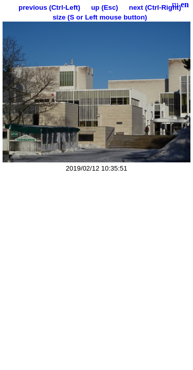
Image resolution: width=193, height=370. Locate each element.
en (185, 4)
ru (175, 4)
